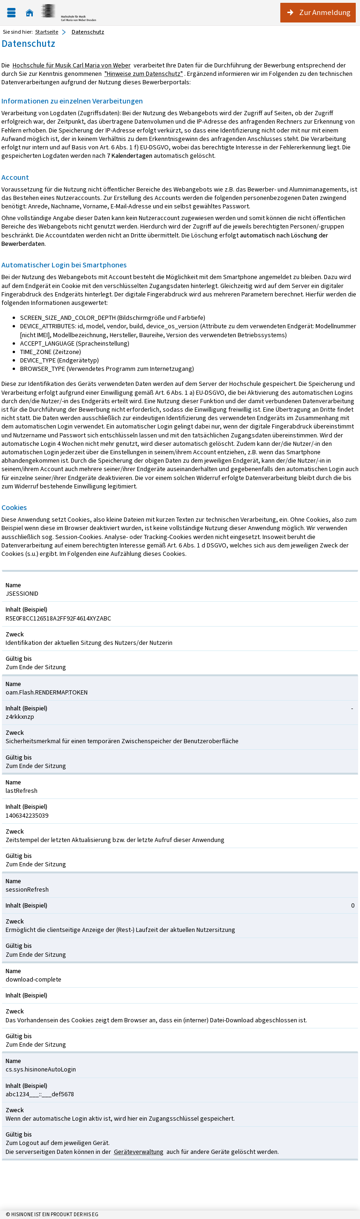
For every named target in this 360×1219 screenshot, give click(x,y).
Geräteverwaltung (139, 1151)
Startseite (46, 32)
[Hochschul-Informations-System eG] (68, 12)
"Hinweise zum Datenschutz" (144, 73)
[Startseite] (29, 13)
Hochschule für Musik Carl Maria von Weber (72, 65)
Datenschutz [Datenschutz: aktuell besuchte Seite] (88, 32)
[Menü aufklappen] (11, 13)
